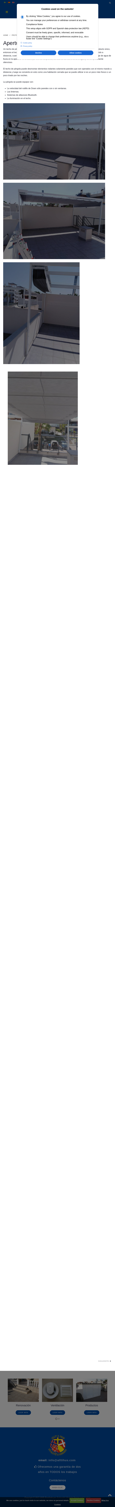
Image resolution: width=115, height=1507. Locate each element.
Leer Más (23, 1412)
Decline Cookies (93, 1500)
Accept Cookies (77, 1500)
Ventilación (57, 1405)
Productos (91, 1405)
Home (5, 35)
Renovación (23, 1405)
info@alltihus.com (62, 1460)
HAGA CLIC (57, 1487)
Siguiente (104, 1361)
